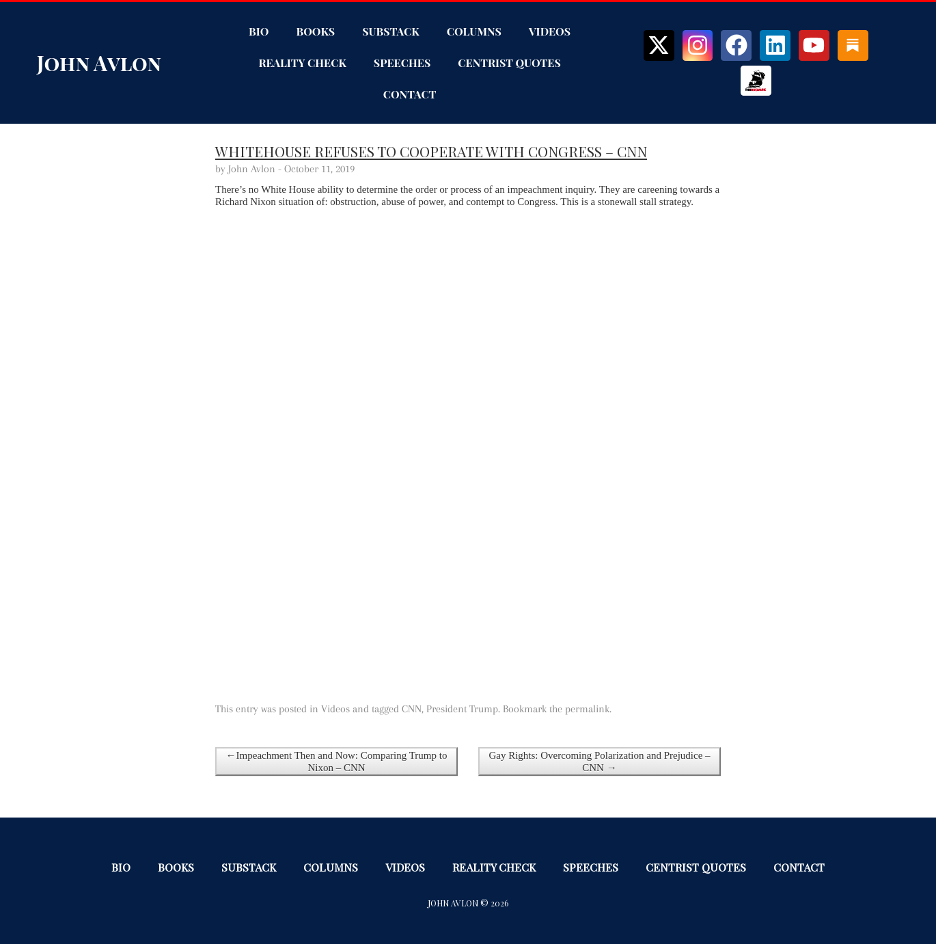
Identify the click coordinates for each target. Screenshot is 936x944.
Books (315, 31)
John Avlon (99, 63)
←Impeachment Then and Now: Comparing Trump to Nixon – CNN (337, 761)
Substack (390, 31)
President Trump (462, 709)
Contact (410, 94)
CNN (412, 709)
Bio (259, 31)
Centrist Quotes (509, 62)
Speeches (402, 62)
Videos (549, 31)
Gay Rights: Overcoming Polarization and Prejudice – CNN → (599, 761)
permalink (587, 709)
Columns (474, 31)
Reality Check (302, 62)
